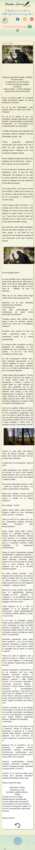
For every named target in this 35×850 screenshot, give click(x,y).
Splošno (11, 43)
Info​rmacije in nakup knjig (17, 26)
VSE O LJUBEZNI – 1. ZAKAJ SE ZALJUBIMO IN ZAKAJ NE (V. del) (17, 52)
